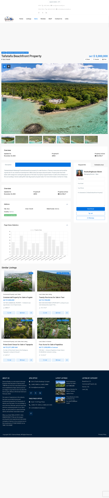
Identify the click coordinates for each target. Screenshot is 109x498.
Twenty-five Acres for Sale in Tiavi (51, 279)
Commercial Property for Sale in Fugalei (17, 279)
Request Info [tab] (82, 146)
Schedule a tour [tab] (99, 146)
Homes (84, 368)
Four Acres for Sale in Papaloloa (51, 326)
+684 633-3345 (51, 9)
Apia (4, 59)
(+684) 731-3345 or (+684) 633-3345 (41, 386)
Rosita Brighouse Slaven (93, 153)
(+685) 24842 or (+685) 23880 (39, 366)
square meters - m (54, 2)
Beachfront (10, 52)
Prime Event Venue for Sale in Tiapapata (18, 326)
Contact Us (58, 19)
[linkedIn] (46, 13)
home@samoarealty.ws (58, 5)
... (21, 286)
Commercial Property (19, 52)
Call (90, 195)
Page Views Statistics (11, 206)
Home (21, 19)
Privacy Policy (102, 416)
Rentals (43, 19)
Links (66, 19)
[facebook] (39, 13)
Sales (36, 19)
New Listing (49, 276)
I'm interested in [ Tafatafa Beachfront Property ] (90, 180)
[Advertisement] (54, 36)
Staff (50, 19)
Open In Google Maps (10, 196)
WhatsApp (90, 199)
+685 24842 (47, 5)
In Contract (48, 323)
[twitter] (42, 13)
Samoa (57, 190)
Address (7, 186)
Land (26, 52)
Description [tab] (8, 146)
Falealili (8, 59)
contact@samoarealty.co (64, 9)
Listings (28, 19)
